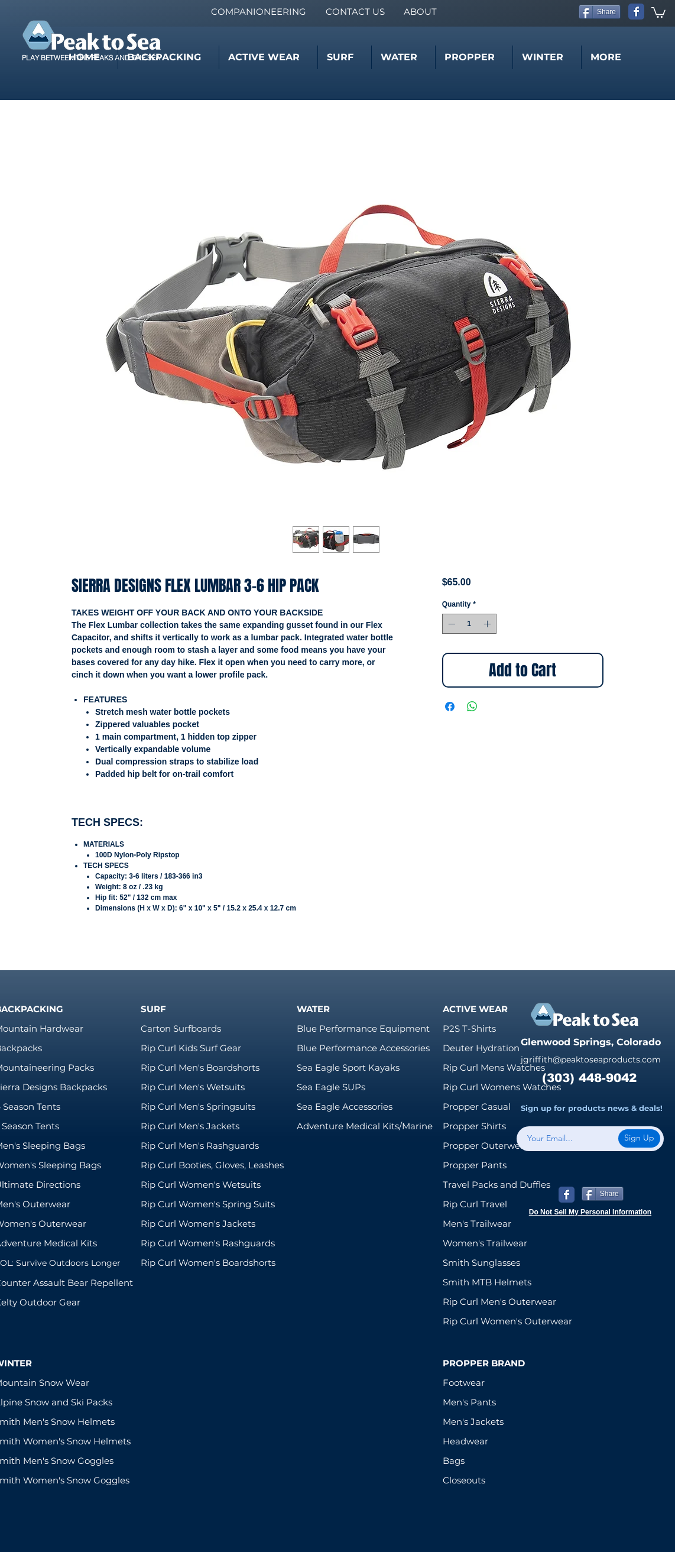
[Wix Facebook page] (636, 12)
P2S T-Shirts (469, 1028)
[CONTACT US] (354, 11)
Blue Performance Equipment (363, 1028)
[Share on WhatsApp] (472, 706)
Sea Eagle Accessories (344, 1106)
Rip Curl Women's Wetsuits (201, 1184)
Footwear (464, 1382)
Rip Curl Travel (475, 1204)
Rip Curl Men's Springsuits (198, 1106)
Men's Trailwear (477, 1223)
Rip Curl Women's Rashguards (208, 1243)
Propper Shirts (474, 1126)
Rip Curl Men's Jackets (190, 1126)
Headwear (465, 1441)
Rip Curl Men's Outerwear (499, 1301)
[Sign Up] (639, 1138)
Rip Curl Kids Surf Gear (191, 1048)
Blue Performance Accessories (363, 1048)
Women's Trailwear (485, 1243)
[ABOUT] (420, 11)
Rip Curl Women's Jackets (198, 1223)
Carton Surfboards (181, 1028)
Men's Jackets (473, 1421)
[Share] (600, 12)
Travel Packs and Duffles (496, 1184)
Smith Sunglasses (481, 1262)
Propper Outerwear (486, 1145)
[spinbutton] (469, 623)
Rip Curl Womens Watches (502, 1087)
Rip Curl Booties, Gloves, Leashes (212, 1165)
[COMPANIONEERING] (258, 11)
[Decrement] (450, 623)
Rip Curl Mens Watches (494, 1067)
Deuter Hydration (481, 1048)
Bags (454, 1460)
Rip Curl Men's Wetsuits (193, 1087)
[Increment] (488, 623)
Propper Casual (477, 1106)
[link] (658, 12)
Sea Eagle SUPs (331, 1087)
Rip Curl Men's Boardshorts (200, 1067)
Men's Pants (469, 1402)
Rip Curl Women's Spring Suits (208, 1204)
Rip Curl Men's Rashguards (200, 1145)
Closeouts (464, 1480)
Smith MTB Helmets (487, 1282)
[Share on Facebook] (450, 706)
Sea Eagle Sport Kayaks (348, 1067)
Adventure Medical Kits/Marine (365, 1126)
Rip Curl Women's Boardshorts (208, 1262)
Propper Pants (475, 1165)
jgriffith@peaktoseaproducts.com (591, 1059)
